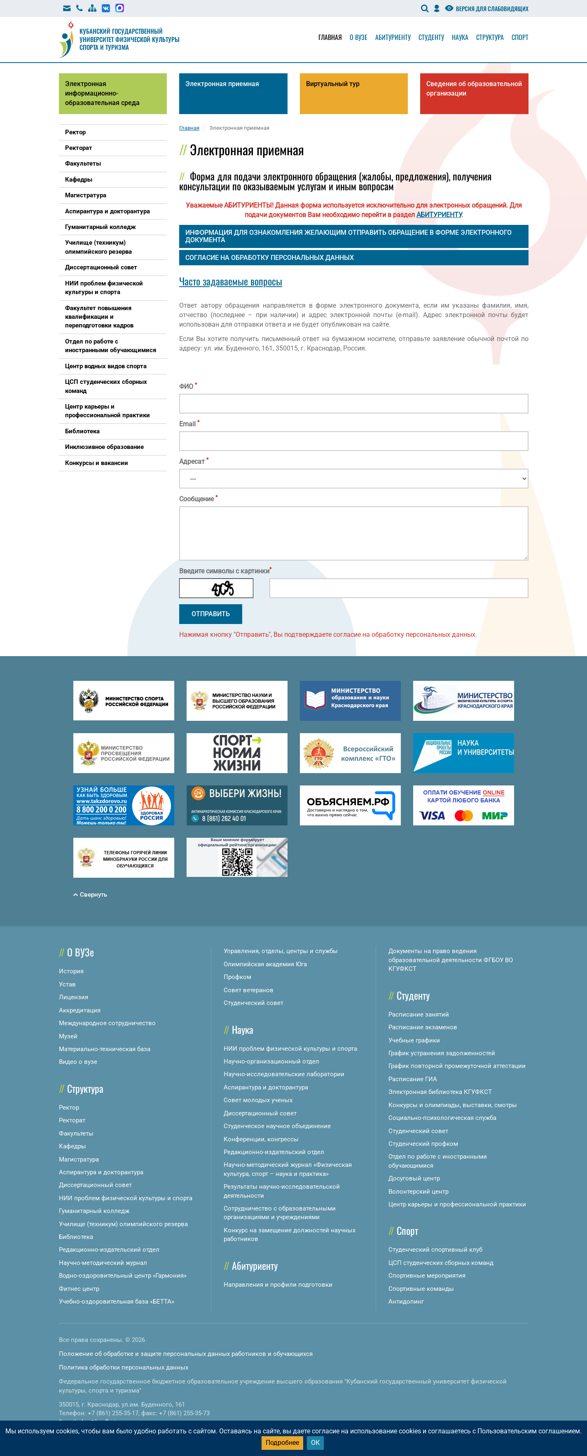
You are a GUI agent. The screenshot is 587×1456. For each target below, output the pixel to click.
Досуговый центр (414, 1178)
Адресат (193, 461)
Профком (237, 977)
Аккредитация (80, 1010)
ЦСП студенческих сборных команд (440, 1263)
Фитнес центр (79, 1288)
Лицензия (73, 997)
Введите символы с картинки (225, 571)
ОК (315, 1443)
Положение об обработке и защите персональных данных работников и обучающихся (186, 1354)
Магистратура (79, 1159)
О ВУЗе (80, 951)
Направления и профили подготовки (278, 1284)
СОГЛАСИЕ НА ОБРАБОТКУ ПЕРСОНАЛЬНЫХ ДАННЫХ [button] (269, 258)
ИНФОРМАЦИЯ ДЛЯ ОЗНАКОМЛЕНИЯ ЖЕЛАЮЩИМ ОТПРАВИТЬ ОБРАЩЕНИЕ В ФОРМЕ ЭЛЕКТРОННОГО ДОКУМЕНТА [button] (348, 236)
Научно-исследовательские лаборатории (284, 1074)
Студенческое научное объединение (277, 1126)
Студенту (431, 37)
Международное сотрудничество (107, 1023)
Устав (67, 984)
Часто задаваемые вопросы (230, 280)
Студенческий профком (423, 1144)
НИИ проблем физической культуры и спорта (125, 1198)
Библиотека (76, 1237)
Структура (490, 37)
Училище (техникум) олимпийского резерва (123, 1224)
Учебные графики (414, 1040)
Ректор (69, 1107)
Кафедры (72, 1146)
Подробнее (282, 1443)
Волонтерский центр (418, 1191)
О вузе (358, 37)
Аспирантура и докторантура (101, 1172)
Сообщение (198, 499)
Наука (460, 37)
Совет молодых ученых (258, 1100)
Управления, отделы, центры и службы (281, 951)
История (71, 971)
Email (189, 424)
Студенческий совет (253, 1003)
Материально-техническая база (104, 1049)
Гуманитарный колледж (94, 1211)
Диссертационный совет (95, 1185)
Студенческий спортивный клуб (435, 1249)
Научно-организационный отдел (271, 1061)
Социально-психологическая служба (442, 1118)
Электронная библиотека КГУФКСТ (440, 1092)
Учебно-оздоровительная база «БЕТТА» (116, 1301)
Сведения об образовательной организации (474, 88)
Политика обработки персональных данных (123, 1367)
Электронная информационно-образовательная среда (102, 93)
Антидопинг (406, 1301)
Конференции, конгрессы (261, 1139)
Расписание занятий (418, 1014)
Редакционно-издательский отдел (109, 1249)
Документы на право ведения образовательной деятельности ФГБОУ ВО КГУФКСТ (450, 959)
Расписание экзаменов (422, 1027)
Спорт (520, 37)
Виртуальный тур (333, 84)
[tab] (354, 236)
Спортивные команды (421, 1288)
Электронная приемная (222, 84)
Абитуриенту (393, 37)
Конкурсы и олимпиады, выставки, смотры (452, 1105)
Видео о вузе (78, 1062)
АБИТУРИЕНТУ (438, 215)
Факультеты (76, 1133)
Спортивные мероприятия (426, 1275)
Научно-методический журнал (103, 1263)
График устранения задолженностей (441, 1053)
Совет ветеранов (249, 990)
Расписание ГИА (412, 1079)
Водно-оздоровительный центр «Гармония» (123, 1275)
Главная (330, 37)
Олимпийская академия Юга (265, 964)
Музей (68, 1036)
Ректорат (72, 1120)
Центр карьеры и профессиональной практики (457, 1204)
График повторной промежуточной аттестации (457, 1066)
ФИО (188, 386)
